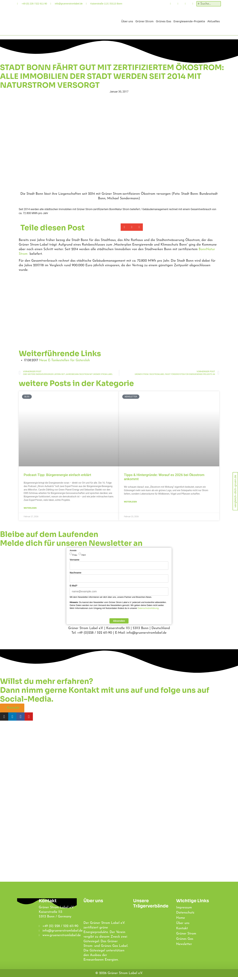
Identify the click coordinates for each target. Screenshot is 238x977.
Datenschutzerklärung (148, 608)
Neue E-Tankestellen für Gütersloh (64, 360)
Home (180, 918)
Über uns (127, 21)
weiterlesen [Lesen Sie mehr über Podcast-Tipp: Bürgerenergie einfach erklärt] (30, 508)
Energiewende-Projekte (189, 21)
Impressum (184, 907)
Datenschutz (185, 913)
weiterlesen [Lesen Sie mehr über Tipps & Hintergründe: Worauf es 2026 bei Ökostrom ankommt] (130, 502)
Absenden (119, 620)
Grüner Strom (144, 21)
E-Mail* (73, 585)
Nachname (75, 572)
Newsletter (184, 944)
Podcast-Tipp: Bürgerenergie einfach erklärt (57, 475)
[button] (124, 227)
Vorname (74, 559)
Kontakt (182, 928)
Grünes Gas (163, 21)
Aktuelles (213, 21)
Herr (84, 555)
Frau (74, 555)
